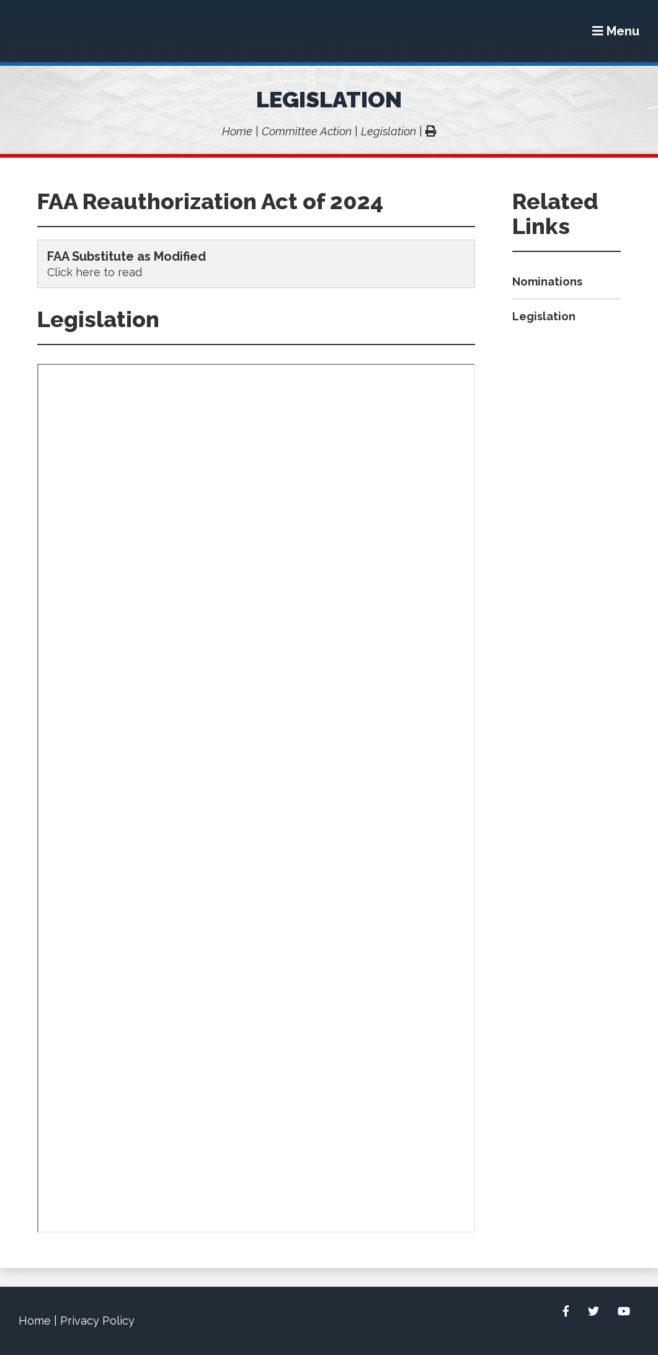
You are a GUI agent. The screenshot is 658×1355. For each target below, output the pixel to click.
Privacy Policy (97, 1320)
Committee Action (307, 131)
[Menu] (616, 31)
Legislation (329, 99)
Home (237, 131)
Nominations (547, 281)
